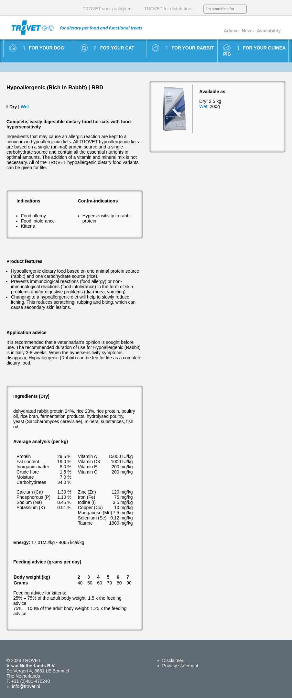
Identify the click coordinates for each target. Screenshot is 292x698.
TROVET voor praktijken (106, 8)
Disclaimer (172, 660)
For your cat (114, 48)
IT (282, 9)
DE (272, 9)
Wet (25, 106)
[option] (174, 108)
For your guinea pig (254, 50)
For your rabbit (190, 48)
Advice (231, 30)
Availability (269, 30)
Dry (13, 106)
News (248, 30)
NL (253, 9)
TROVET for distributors (168, 8)
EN (263, 9)
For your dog (43, 48)
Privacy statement (180, 665)
